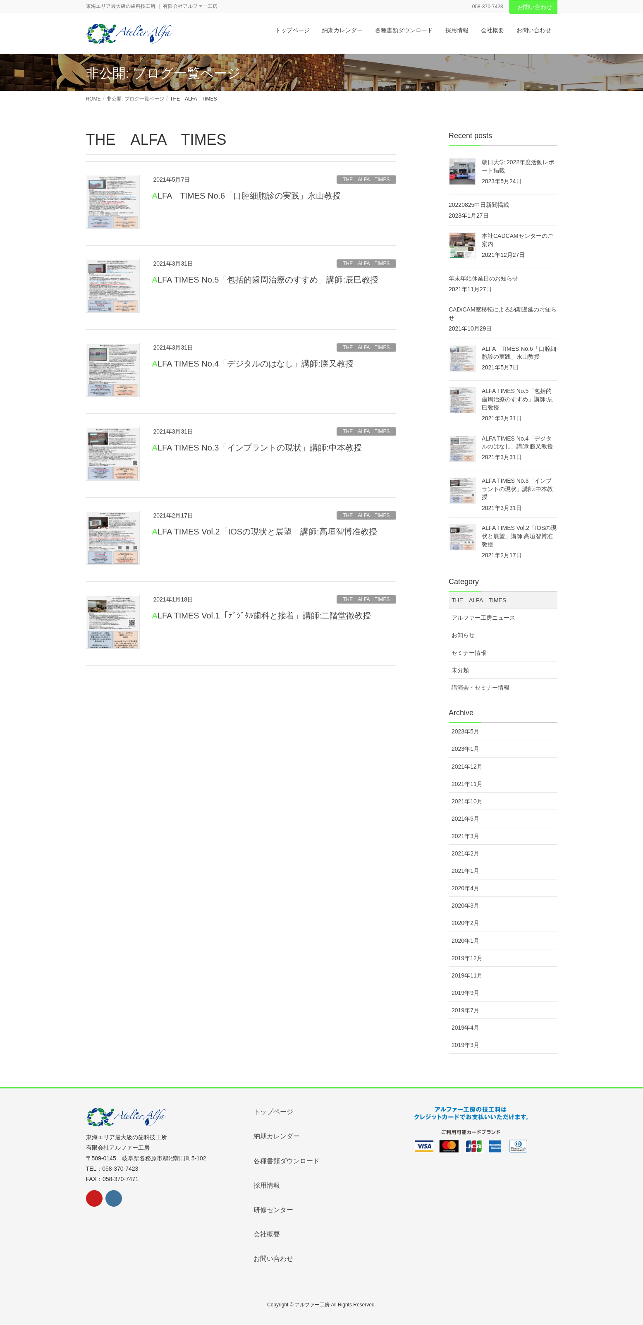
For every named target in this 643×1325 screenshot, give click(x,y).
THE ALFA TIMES (366, 179)
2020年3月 (465, 905)
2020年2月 (465, 923)
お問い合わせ (534, 7)
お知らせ (463, 635)
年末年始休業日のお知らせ (483, 278)
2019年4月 (465, 1027)
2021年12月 (467, 766)
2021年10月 (467, 801)
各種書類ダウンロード (286, 1160)
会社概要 (266, 1234)
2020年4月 (465, 888)
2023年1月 (465, 748)
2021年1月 (465, 870)
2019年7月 (465, 1010)
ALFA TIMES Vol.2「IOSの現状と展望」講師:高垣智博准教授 (264, 531)
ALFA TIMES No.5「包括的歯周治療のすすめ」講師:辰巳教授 (265, 279)
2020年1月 (465, 940)
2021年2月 (465, 853)
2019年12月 (467, 958)
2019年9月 (465, 993)
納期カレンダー (276, 1136)
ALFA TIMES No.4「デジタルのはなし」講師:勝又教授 (253, 363)
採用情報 (266, 1185)
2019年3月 (465, 1045)
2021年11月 (467, 784)
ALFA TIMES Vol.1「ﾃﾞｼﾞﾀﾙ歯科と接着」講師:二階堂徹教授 (261, 615)
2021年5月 (465, 818)
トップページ (273, 1111)
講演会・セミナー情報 (480, 687)
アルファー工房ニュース (483, 617)
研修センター (273, 1209)
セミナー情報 (469, 652)
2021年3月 (465, 836)
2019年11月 (467, 975)
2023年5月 (465, 731)
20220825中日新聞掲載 (479, 204)
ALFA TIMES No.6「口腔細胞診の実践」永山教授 (246, 195)
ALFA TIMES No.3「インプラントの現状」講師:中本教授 (257, 447)
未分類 (460, 670)
